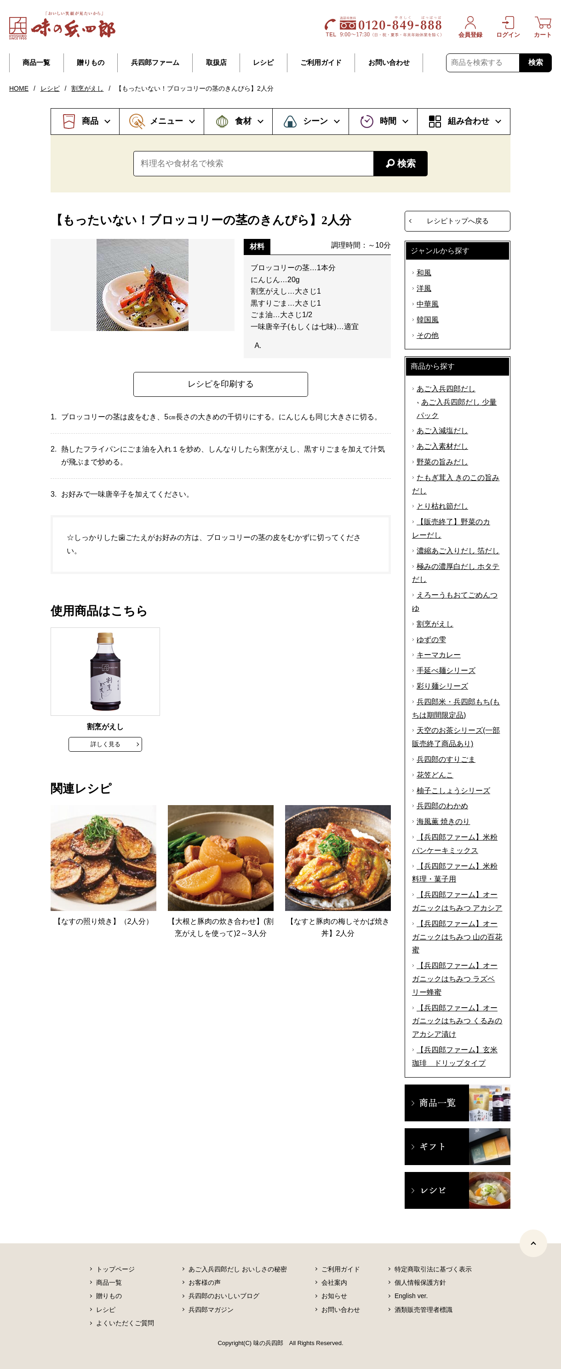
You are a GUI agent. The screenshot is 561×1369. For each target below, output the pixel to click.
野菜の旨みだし (442, 462)
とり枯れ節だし (442, 506)
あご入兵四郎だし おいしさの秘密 (238, 1269)
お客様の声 (205, 1282)
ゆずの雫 (431, 640)
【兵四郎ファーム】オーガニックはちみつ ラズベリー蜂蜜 (455, 979)
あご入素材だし (442, 446)
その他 (428, 335)
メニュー (166, 121)
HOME (19, 88)
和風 (424, 273)
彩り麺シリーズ (442, 686)
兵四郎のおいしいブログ (224, 1295)
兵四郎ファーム (155, 62)
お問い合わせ (389, 62)
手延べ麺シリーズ (446, 670)
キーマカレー (439, 655)
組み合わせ (468, 121)
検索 (535, 62)
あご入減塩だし (442, 431)
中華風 (428, 304)
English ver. (411, 1295)
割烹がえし (87, 88)
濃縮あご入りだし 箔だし (458, 551)
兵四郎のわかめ (442, 806)
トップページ (115, 1269)
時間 (388, 121)
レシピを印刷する (221, 384)
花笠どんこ (435, 775)
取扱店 (216, 62)
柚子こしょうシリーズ (453, 791)
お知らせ (334, 1295)
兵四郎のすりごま (446, 759)
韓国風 (428, 320)
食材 (243, 121)
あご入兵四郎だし (446, 389)
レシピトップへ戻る (458, 221)
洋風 (424, 288)
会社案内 (334, 1282)
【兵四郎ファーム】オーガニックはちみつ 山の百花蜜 (457, 937)
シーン (315, 121)
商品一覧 (36, 62)
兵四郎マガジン (211, 1309)
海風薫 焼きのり (443, 821)
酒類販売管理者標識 (423, 1309)
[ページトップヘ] (533, 1243)
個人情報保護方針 (420, 1282)
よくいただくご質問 (125, 1323)
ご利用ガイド (321, 62)
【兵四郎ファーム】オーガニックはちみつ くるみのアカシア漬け (457, 1021)
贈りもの (90, 62)
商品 (90, 121)
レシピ (263, 62)
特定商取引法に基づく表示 (433, 1269)
